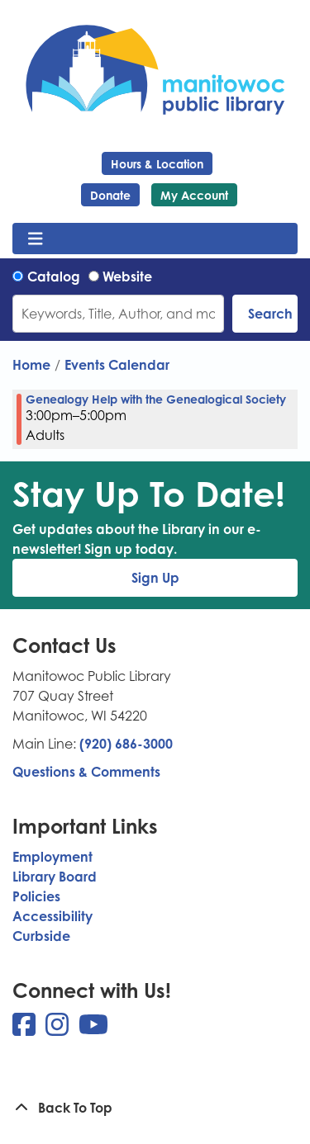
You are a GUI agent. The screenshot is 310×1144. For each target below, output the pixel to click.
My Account (194, 195)
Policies (36, 896)
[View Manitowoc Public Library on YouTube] (93, 1029)
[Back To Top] (155, 1107)
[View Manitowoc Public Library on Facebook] (25, 1029)
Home (31, 365)
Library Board (54, 876)
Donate (110, 195)
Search (270, 313)
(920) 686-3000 (126, 743)
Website (127, 276)
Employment (52, 857)
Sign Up (155, 578)
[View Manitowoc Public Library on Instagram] (58, 1029)
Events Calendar (116, 365)
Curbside (41, 936)
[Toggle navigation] (35, 238)
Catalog (53, 276)
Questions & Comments (86, 771)
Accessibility (52, 916)
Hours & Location (157, 164)
